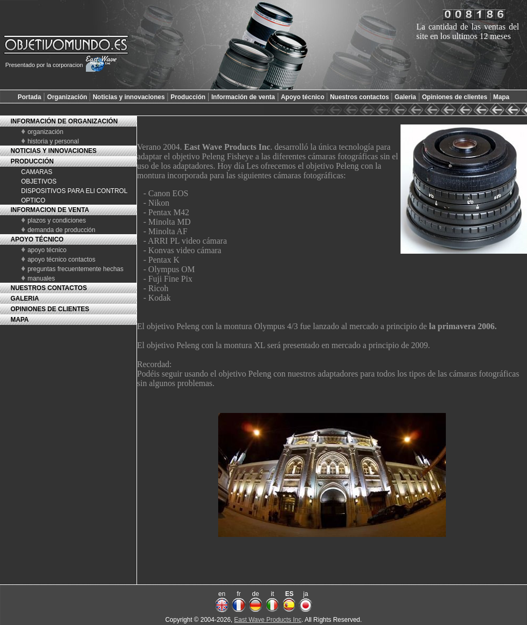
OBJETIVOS (38, 181)
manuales (41, 278)
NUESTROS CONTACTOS (49, 288)
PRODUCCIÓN (32, 161)
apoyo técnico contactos (61, 259)
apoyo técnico (46, 250)
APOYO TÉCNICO (37, 239)
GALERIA (25, 298)
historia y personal (53, 141)
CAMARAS (36, 172)
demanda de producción (61, 230)
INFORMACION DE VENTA (50, 210)
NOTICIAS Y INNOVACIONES (53, 151)
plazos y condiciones (56, 220)
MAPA (19, 319)
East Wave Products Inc (267, 619)
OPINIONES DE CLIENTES (50, 309)
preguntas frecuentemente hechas (75, 269)
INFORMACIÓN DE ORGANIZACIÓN (64, 121)
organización (45, 132)
